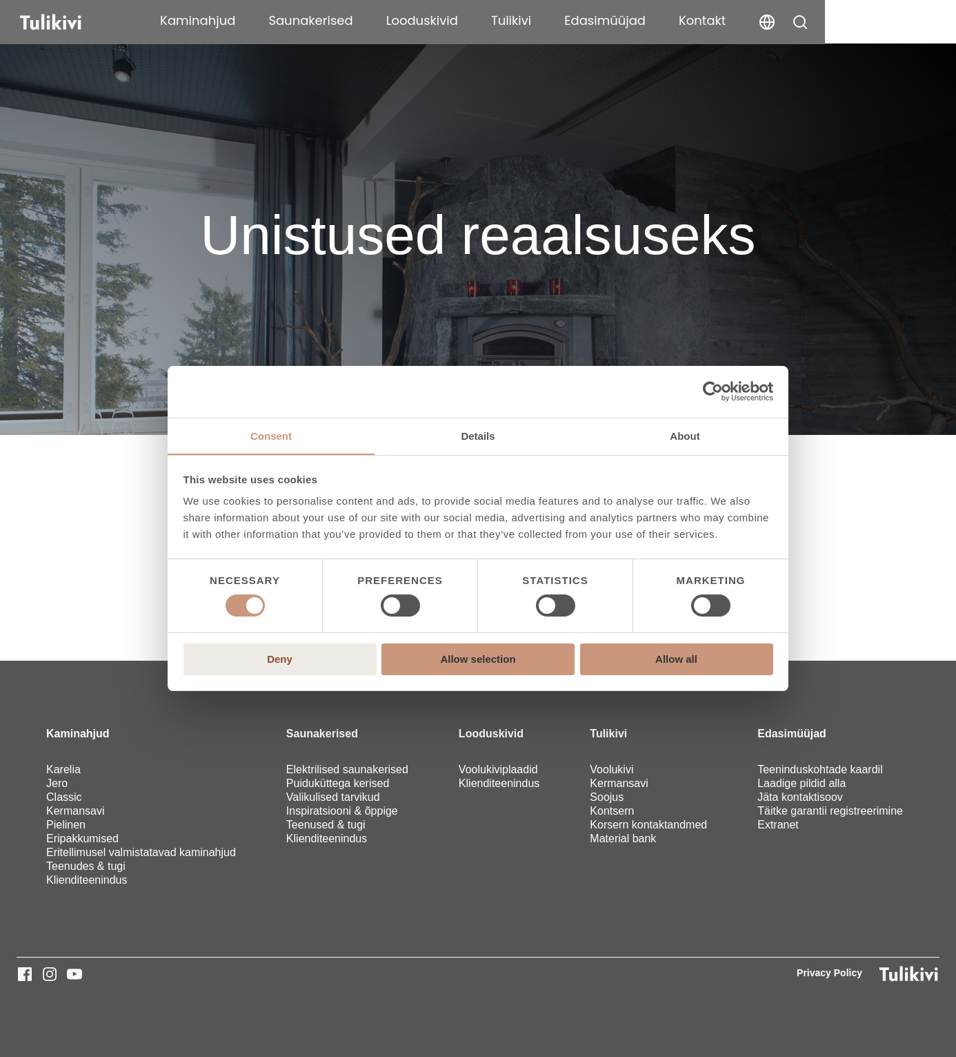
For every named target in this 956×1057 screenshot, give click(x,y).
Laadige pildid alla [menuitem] (801, 783)
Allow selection (477, 659)
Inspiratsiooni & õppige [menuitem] (342, 811)
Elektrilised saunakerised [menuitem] (347, 769)
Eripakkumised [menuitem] (82, 838)
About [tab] (684, 435)
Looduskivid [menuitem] (491, 733)
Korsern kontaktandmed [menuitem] (648, 825)
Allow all (676, 659)
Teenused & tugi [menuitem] (326, 825)
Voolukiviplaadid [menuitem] (498, 769)
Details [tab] (478, 435)
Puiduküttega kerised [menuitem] (337, 783)
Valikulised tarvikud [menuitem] (333, 797)
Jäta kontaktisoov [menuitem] (800, 797)
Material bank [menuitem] (623, 838)
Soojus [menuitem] (607, 797)
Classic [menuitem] (64, 797)
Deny (279, 659)
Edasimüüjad (736, 20)
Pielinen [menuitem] (66, 825)
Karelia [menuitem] (63, 769)
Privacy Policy (829, 972)
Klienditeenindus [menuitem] (86, 880)
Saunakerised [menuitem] (322, 733)
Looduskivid (552, 20)
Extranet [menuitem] (778, 825)
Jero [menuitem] (57, 783)
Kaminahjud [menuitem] (78, 733)
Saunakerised (441, 20)
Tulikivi (642, 20)
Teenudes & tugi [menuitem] (86, 866)
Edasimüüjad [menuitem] (791, 733)
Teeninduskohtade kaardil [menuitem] (819, 769)
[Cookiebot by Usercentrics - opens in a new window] (713, 391)
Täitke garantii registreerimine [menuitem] (830, 811)
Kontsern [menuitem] (612, 811)
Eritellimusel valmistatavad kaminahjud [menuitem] (141, 852)
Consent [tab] (271, 435)
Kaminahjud (328, 20)
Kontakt (833, 20)
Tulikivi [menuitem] (608, 733)
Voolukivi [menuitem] (611, 769)
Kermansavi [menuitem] (75, 811)
